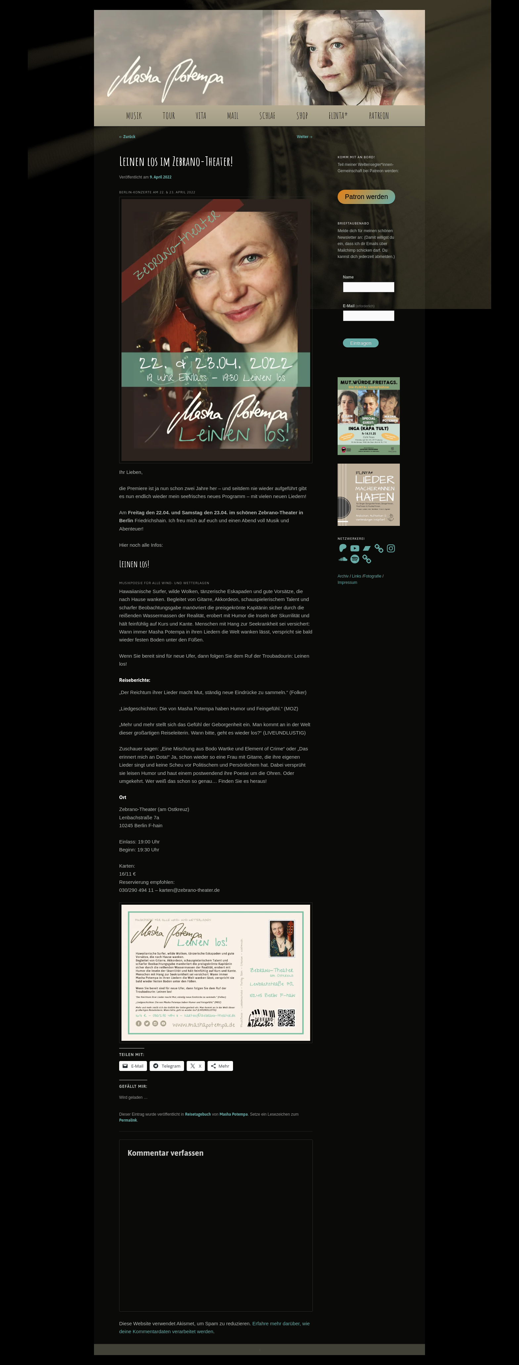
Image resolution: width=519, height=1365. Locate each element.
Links (356, 576)
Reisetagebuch (198, 1114)
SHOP (302, 115)
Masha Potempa (233, 1114)
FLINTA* (338, 115)
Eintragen (360, 343)
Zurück (127, 136)
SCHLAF (267, 115)
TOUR (169, 115)
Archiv (343, 576)
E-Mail (359, 306)
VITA (201, 115)
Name (348, 277)
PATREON (379, 115)
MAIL (232, 115)
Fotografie (372, 576)
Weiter (304, 136)
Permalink (128, 1120)
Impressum (347, 582)
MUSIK (134, 115)
